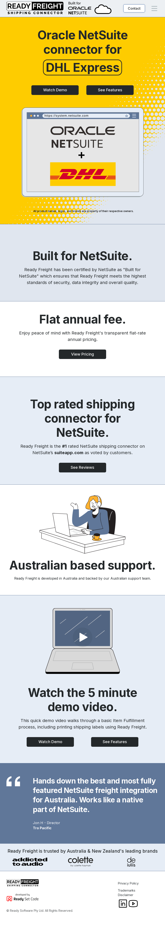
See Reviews (82, 467)
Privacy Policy (128, 883)
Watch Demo (55, 90)
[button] (154, 8)
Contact (134, 8)
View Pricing (82, 354)
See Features (110, 90)
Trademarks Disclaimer (126, 892)
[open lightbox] (82, 641)
